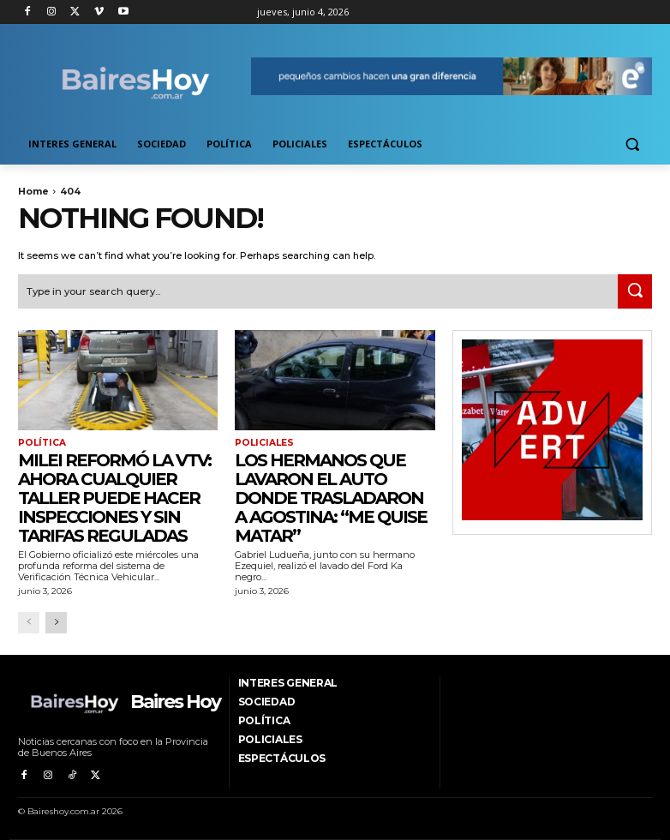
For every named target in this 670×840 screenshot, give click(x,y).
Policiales (262, 442)
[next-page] (56, 622)
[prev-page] (28, 622)
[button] (632, 144)
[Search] (635, 290)
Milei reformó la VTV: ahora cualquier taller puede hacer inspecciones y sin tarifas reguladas (114, 496)
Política (40, 442)
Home (33, 191)
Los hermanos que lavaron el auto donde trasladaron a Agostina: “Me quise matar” (331, 496)
